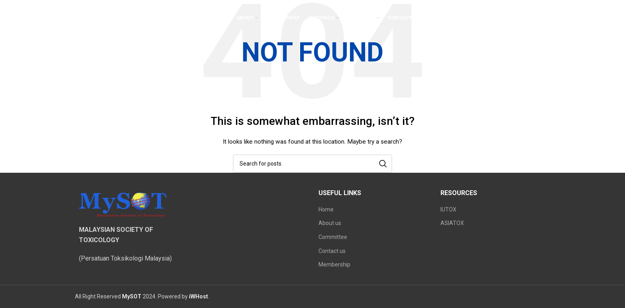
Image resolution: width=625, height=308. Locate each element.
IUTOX (448, 209)
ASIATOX (452, 223)
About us (329, 223)
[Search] (312, 163)
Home (326, 209)
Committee (332, 237)
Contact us (332, 251)
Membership (334, 264)
